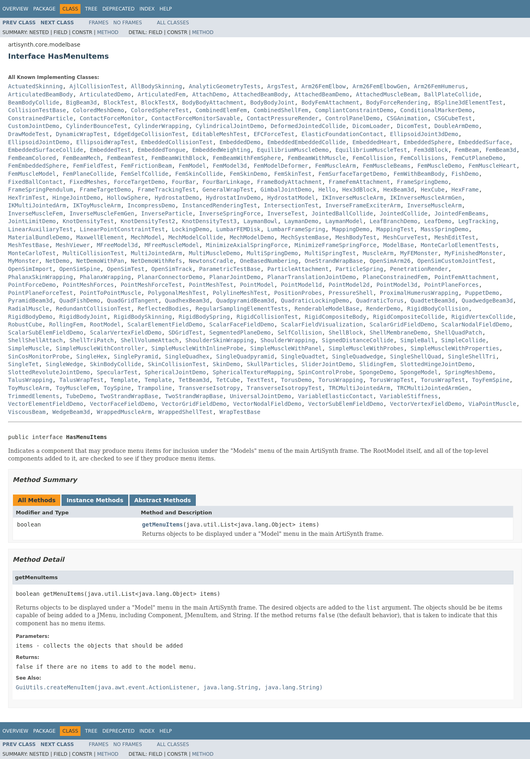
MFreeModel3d (117, 245)
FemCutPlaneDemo (477, 158)
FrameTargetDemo (105, 189)
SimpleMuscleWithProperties (455, 348)
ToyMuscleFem (76, 388)
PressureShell (351, 293)
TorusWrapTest (392, 380)
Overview (15, 9)
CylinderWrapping (161, 126)
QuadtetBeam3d (433, 300)
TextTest (260, 380)
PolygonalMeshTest (177, 293)
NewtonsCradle (211, 261)
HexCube (433, 189)
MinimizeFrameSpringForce (335, 245)
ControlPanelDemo (352, 118)
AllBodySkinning (156, 86)
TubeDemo (79, 396)
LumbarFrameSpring (296, 229)
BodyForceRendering (397, 102)
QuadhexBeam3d (187, 300)
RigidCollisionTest (267, 316)
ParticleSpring (359, 269)
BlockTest (119, 102)
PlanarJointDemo (234, 277)
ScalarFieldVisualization (322, 324)
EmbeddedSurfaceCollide (45, 150)
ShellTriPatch (92, 340)
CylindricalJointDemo (230, 126)
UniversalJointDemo (260, 396)
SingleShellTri (472, 356)
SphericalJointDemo (175, 372)
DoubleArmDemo (457, 126)
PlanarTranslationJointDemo (311, 277)
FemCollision (372, 158)
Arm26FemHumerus (439, 86)
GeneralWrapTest (227, 189)
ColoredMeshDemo (98, 110)
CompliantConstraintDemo (354, 110)
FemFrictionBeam (146, 165)
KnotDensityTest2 (148, 221)
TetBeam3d (193, 380)
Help (165, 9)
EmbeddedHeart (374, 142)
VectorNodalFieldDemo (267, 404)
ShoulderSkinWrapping (219, 340)
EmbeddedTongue (161, 150)
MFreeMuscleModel (171, 245)
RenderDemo (383, 308)
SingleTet (23, 364)
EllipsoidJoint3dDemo (424, 134)
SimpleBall (417, 340)
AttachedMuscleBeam (387, 94)
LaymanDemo (301, 221)
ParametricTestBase (230, 269)
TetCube (228, 380)
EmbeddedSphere (428, 142)
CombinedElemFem (221, 110)
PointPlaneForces (451, 284)
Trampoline (155, 388)
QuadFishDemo (79, 300)
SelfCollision (300, 332)
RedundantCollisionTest (93, 308)
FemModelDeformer (281, 165)
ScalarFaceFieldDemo (241, 324)
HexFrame (465, 189)
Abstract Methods (162, 500)
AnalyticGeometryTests (225, 86)
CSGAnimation (407, 118)
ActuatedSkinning (35, 86)
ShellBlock (346, 332)
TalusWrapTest (81, 380)
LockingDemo (191, 229)
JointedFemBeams (460, 213)
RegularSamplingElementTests (242, 308)
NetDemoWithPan (100, 261)
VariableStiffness (409, 396)
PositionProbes (298, 293)
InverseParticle (166, 213)
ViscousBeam (27, 412)
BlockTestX (158, 102)
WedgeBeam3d (71, 412)
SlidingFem (376, 364)
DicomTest (412, 126)
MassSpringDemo (445, 229)
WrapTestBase (240, 412)
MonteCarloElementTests (458, 245)
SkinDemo (226, 364)
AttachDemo (209, 94)
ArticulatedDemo (105, 94)
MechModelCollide (195, 237)
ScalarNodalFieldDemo (475, 324)
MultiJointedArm (156, 253)
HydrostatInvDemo (233, 197)
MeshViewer (73, 245)
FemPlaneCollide (88, 174)
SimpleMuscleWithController (100, 348)
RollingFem (66, 324)
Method (108, 32)
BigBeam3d (81, 102)
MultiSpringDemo (272, 253)
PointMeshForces (88, 284)
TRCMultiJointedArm (359, 388)
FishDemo (465, 174)
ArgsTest (281, 86)
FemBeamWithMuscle (317, 158)
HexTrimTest (27, 197)
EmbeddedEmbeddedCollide (306, 142)
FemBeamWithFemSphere (247, 158)
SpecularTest (117, 372)
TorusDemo (296, 380)
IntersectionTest (291, 205)
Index (147, 9)
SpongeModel (419, 372)
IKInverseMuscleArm (353, 197)
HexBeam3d (398, 189)
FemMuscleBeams (387, 165)
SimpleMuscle (28, 348)
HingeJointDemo (76, 197)
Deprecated (118, 9)
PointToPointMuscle (110, 293)
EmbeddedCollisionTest (177, 142)
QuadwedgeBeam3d (487, 300)
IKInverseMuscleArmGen (426, 197)
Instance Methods (94, 500)
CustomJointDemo (33, 126)
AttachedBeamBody (260, 94)
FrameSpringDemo (422, 182)
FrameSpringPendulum (40, 189)
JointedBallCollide (342, 213)
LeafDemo (437, 221)
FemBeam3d (500, 150)
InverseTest (286, 213)
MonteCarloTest (32, 253)
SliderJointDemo (326, 364)
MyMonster (23, 261)
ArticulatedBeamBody (40, 94)
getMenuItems (162, 524)
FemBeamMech (81, 158)
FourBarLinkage (226, 182)
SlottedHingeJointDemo (436, 364)
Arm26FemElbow (323, 86)
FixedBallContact (35, 182)
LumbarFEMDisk (238, 229)
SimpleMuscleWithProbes (366, 348)
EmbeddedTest (110, 150)
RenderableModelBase (327, 308)
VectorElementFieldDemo (45, 404)
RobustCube (25, 324)
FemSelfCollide (144, 174)
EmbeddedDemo (240, 142)
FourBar (184, 182)
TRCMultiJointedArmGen (433, 388)
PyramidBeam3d (30, 300)
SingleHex (91, 356)
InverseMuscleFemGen (102, 213)
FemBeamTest (125, 158)
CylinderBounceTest (96, 126)
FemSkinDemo (248, 174)
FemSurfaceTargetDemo (352, 174)
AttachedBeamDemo (322, 94)
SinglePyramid (136, 356)
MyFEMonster (419, 253)
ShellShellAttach (35, 340)
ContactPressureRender (282, 118)
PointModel (257, 284)
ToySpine (117, 388)
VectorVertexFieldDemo (426, 404)
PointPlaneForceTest (40, 293)
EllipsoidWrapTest (105, 142)
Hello (326, 189)
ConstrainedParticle (40, 118)
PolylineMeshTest (240, 293)
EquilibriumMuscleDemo (293, 150)
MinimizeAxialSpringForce (247, 245)
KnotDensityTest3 (209, 221)
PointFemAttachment (465, 277)
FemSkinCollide (199, 174)
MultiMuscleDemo (214, 253)
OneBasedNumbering (269, 261)
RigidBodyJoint (83, 316)
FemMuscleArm (335, 165)
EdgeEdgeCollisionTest (149, 134)
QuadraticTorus (380, 300)
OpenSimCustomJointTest (455, 261)
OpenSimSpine (79, 269)
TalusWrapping (30, 380)
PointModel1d (301, 284)
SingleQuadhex (187, 356)
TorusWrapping (340, 380)
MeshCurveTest (405, 237)
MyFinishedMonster (473, 253)
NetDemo (58, 261)
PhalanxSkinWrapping (40, 277)
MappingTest (395, 229)
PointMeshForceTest (151, 284)
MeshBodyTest (355, 237)
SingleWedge (64, 364)
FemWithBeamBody (419, 174)
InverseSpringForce (230, 213)
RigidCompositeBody (335, 316)
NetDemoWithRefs (156, 261)
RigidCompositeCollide (409, 316)
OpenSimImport (30, 269)
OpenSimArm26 (390, 261)
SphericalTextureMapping (252, 372)
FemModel (192, 165)
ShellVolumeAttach (149, 340)
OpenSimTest (125, 269)
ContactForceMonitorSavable (195, 118)
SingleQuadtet (303, 356)
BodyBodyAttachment (213, 102)
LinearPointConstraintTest (122, 229)
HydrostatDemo (177, 197)
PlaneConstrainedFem (395, 277)
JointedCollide (404, 213)
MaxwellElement (100, 237)
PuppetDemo (482, 293)
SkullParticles (271, 364)
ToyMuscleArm (28, 388)
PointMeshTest (211, 284)
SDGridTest (185, 332)
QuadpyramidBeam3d (245, 300)
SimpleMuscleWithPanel (286, 348)
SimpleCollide (463, 340)
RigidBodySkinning (143, 316)
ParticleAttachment (298, 269)
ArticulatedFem (161, 94)
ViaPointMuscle (492, 404)
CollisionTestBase (37, 110)
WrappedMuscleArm (124, 412)
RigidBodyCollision (438, 308)
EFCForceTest (274, 134)
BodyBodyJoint (272, 102)
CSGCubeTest (453, 118)
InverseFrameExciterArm (362, 205)
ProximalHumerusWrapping (419, 293)
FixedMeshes (88, 182)
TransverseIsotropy (209, 388)
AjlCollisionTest (97, 86)
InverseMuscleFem (35, 213)
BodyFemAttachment (330, 102)
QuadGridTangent (132, 300)
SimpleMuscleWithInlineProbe (197, 348)
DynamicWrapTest (81, 134)
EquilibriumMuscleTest (371, 150)
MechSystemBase (305, 237)
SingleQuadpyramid (245, 356)
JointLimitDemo (32, 221)
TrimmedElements (33, 396)
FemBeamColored (32, 158)
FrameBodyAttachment (289, 182)
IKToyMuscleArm (97, 205)
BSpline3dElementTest (469, 102)
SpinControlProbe (325, 372)
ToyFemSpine (490, 380)
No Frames (127, 23)
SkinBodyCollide (115, 364)
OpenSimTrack (171, 269)
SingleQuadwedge (357, 356)
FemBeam (467, 150)
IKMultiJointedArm (37, 205)
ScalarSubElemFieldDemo (45, 332)
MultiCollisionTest (93, 253)
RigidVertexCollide (482, 316)
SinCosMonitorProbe (39, 356)
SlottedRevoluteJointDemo (49, 372)
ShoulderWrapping (288, 340)
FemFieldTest (93, 165)
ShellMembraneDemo (399, 332)
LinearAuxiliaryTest (40, 229)
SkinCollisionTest (177, 364)
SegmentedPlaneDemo (240, 332)
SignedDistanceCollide (357, 340)
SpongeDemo (376, 372)
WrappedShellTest (185, 412)
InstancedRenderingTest (219, 205)
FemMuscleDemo (440, 165)
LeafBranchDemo (394, 221)
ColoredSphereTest (160, 110)
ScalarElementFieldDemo (164, 324)
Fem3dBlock (431, 150)
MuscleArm (378, 253)
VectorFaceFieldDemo (122, 404)
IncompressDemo (151, 205)
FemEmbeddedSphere (37, 165)
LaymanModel (344, 221)
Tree (91, 9)
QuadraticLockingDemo (315, 300)
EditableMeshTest (219, 134)
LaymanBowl (261, 221)
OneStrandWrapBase (334, 261)
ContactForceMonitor (112, 118)
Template (124, 380)
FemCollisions (422, 158)
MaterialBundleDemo (39, 237)
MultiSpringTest (330, 253)
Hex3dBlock (359, 189)
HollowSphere (127, 197)
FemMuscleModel (32, 174)
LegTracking (477, 221)
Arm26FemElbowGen (379, 86)
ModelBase (398, 245)
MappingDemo (351, 229)
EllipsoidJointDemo (39, 142)
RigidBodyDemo (30, 316)
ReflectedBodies (163, 308)
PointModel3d (396, 284)
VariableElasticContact (335, 396)
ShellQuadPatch (458, 332)
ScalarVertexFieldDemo (125, 332)
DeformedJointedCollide (308, 126)
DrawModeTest (28, 134)
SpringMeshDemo (468, 372)
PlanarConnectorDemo (170, 277)
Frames (99, 23)
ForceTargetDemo (139, 182)
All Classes (173, 23)
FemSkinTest (293, 174)
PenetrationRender (419, 269)
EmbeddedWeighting (221, 150)
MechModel (146, 237)
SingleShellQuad (415, 356)
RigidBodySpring (203, 316)
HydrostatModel (291, 197)
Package (44, 9)
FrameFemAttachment (359, 182)
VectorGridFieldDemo (193, 404)
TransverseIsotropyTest (284, 388)
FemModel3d (230, 165)
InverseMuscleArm (434, 205)
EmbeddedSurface (483, 142)
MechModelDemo (252, 237)
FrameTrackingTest (166, 189)
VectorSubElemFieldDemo (345, 404)
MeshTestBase (28, 245)
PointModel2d (349, 284)
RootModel (105, 324)
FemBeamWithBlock (178, 158)
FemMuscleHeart (492, 165)
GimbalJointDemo (286, 189)
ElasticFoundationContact (342, 134)
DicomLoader (371, 126)
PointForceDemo (32, 284)
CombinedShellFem (281, 110)
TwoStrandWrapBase (129, 396)
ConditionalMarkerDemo (436, 110)
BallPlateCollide (451, 94)
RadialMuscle (28, 308)
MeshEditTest (455, 237)
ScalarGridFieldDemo (402, 324)
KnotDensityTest (88, 221)
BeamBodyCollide (33, 102)
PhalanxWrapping (105, 277)
